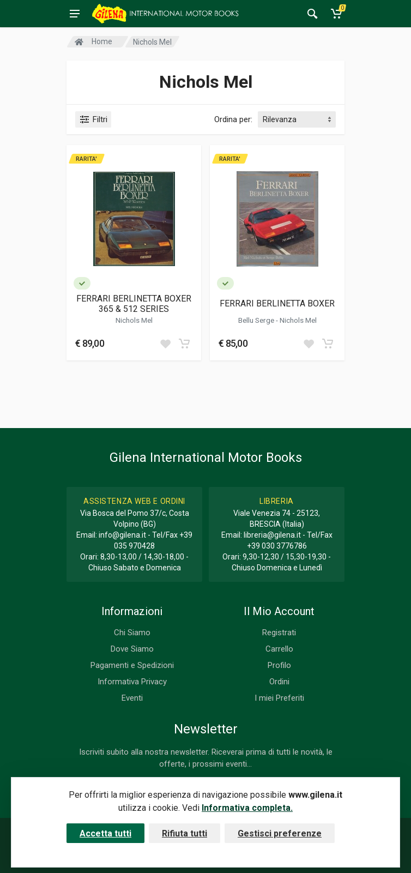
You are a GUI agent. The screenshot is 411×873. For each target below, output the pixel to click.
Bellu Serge (257, 320)
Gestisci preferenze (280, 833)
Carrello (279, 649)
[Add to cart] (184, 343)
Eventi (132, 698)
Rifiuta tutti (184, 833)
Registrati (279, 632)
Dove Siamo (132, 649)
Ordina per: (233, 119)
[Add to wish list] (165, 343)
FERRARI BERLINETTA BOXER (277, 303)
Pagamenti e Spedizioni (132, 665)
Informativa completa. (247, 808)
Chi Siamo (132, 632)
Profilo (279, 665)
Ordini (279, 682)
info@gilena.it (122, 535)
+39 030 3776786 (277, 545)
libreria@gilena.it (272, 535)
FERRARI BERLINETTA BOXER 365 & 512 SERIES (133, 303)
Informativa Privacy (132, 682)
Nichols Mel (134, 320)
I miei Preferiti (279, 698)
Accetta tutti (105, 833)
